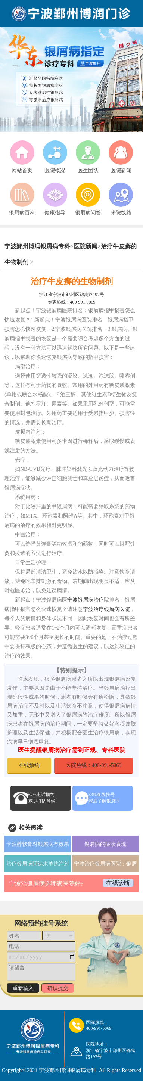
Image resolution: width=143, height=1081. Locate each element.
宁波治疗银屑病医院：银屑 (105, 864)
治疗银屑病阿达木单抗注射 (37, 864)
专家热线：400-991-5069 (72, 302)
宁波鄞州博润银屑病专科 (37, 246)
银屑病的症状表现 (105, 844)
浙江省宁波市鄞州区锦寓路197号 (71, 294)
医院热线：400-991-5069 (93, 765)
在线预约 (29, 765)
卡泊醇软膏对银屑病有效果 (37, 844)
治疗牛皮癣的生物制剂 (72, 281)
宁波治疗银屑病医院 (106, 609)
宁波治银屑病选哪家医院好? (46, 883)
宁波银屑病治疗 (85, 600)
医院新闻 (85, 246)
